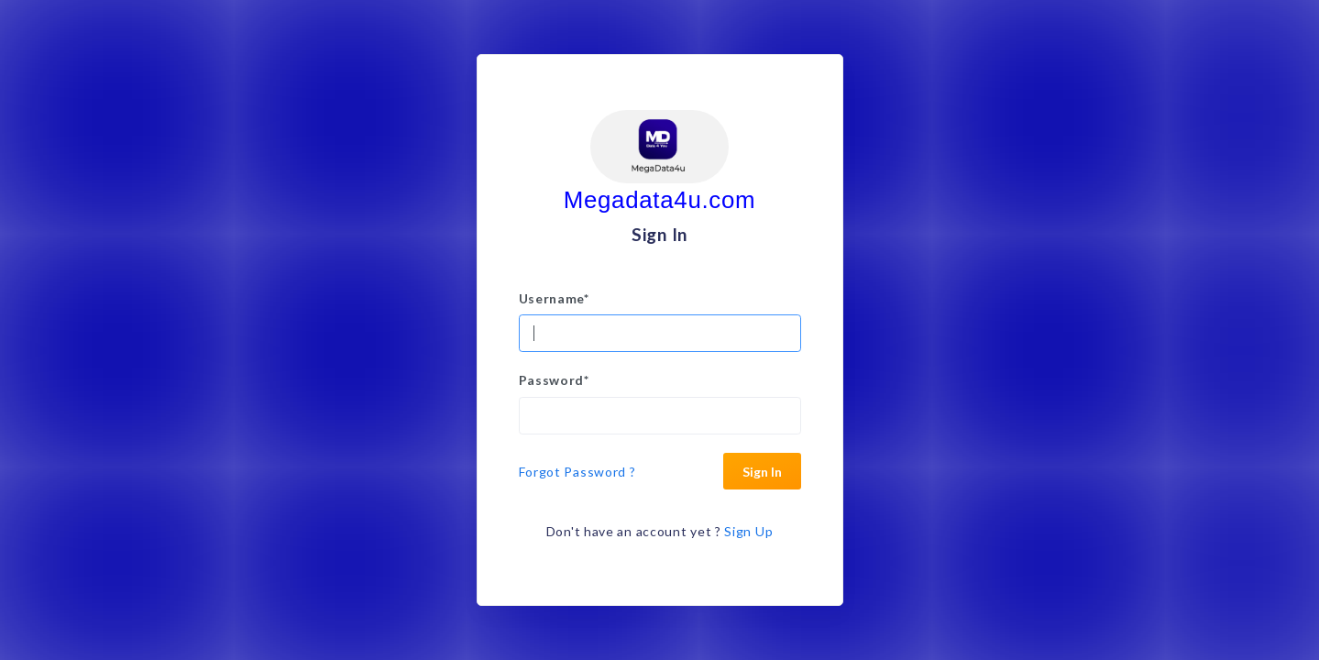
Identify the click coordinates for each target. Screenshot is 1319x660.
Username (554, 298)
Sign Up (748, 531)
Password (554, 380)
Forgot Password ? (577, 471)
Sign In (762, 471)
